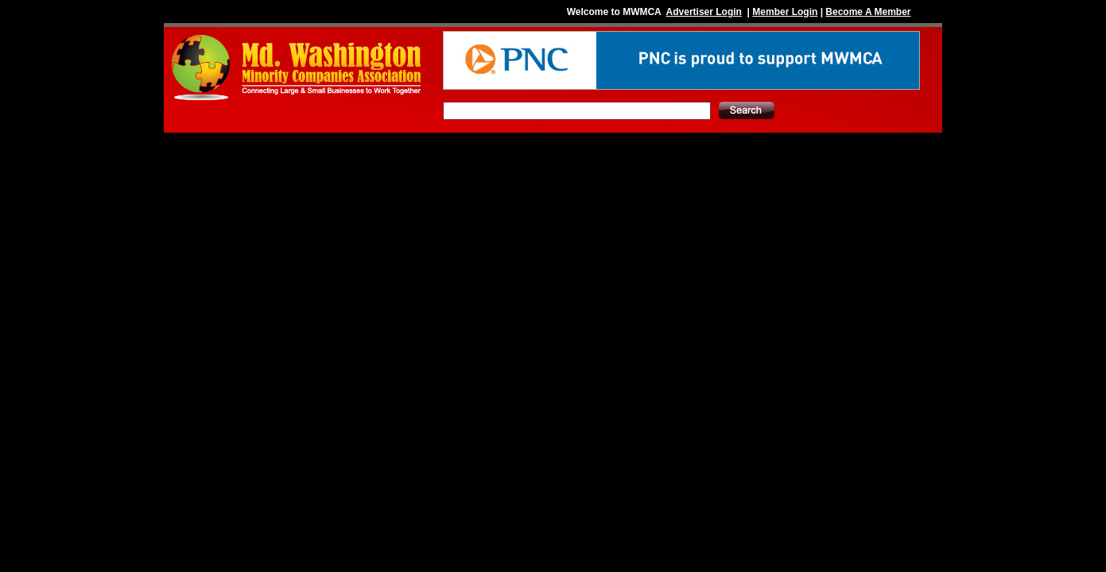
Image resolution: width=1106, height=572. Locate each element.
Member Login (784, 11)
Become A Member (867, 11)
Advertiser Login (704, 11)
